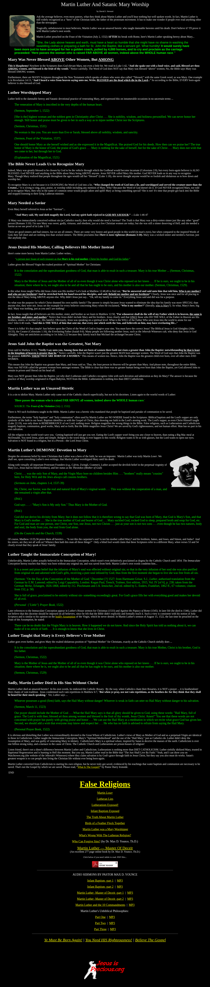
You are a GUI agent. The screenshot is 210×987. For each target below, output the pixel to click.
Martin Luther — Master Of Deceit (105, 848)
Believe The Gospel (150, 940)
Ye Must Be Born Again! (63, 940)
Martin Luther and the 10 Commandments (100, 905)
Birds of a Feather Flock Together (105, 823)
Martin (105, 792)
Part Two (100, 923)
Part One (100, 917)
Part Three (100, 929)
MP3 (120, 880)
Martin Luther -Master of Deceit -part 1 (100, 892)
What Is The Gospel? (89, 767)
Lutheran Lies (105, 799)
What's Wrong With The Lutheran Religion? (105, 835)
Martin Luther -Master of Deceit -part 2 (100, 898)
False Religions (105, 784)
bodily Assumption (65, 616)
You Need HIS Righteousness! (108, 940)
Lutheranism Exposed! (105, 805)
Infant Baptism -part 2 (100, 886)
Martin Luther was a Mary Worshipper (105, 829)
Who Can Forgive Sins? (86, 841)
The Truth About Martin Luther (105, 817)
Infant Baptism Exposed (105, 811)
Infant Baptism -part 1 (100, 880)
